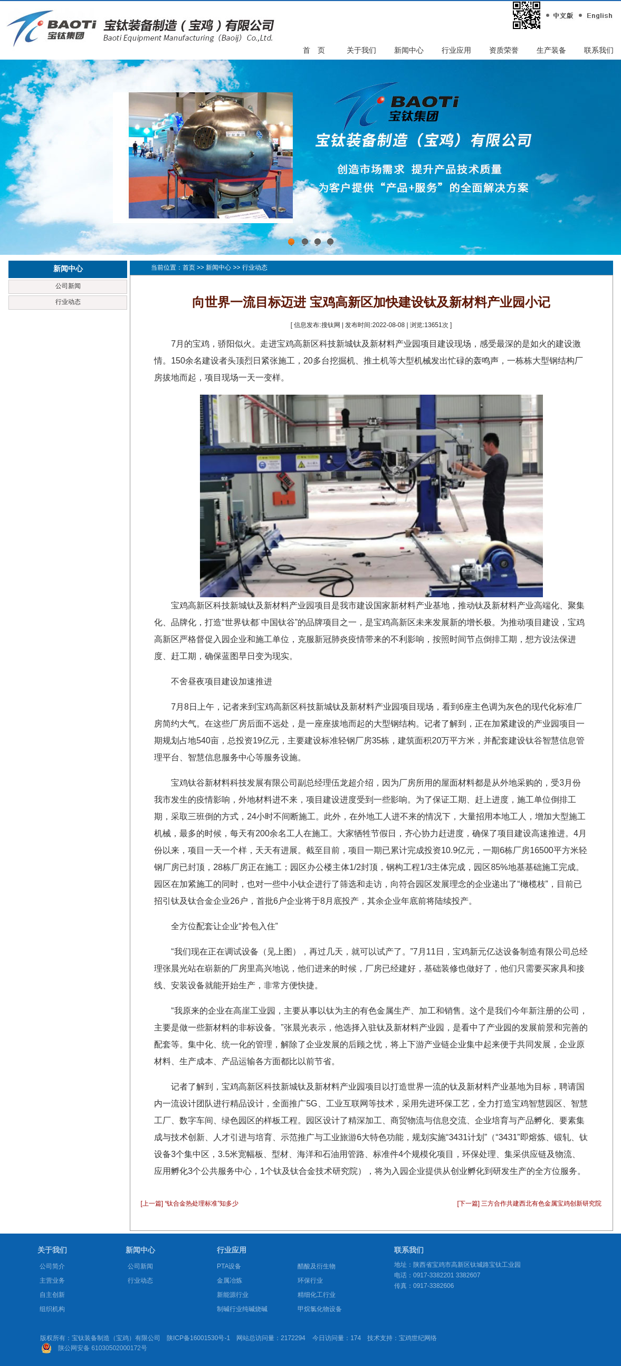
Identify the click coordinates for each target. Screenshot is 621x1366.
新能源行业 (233, 1294)
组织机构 (52, 1309)
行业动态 (68, 301)
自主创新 (52, 1294)
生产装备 (551, 50)
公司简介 (52, 1266)
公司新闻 (68, 286)
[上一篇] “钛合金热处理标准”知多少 (190, 1203)
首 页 (314, 50)
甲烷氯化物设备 (320, 1309)
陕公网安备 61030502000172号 (102, 1348)
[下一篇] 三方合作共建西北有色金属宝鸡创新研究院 (529, 1203)
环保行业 (310, 1280)
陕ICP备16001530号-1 (198, 1338)
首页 (189, 267)
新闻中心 (409, 50)
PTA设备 (229, 1266)
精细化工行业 (317, 1294)
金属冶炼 (229, 1280)
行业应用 (456, 50)
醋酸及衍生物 (317, 1266)
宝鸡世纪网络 (418, 1338)
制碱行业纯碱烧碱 (242, 1309)
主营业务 (52, 1280)
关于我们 (361, 50)
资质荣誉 (504, 50)
